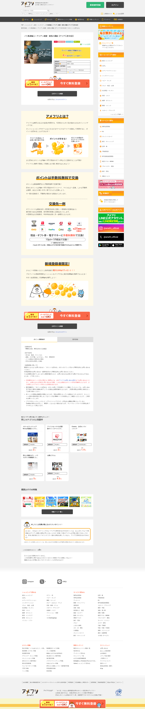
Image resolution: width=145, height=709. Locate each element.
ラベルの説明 (85, 44)
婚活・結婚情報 (102, 633)
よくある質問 (120, 13)
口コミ (71, 72)
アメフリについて (105, 661)
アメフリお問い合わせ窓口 (67, 380)
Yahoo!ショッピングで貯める (82, 663)
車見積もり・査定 (79, 610)
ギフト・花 (50, 595)
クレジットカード (107, 136)
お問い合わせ (104, 648)
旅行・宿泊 (105, 171)
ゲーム (23, 13)
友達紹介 (120, 19)
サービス (49, 19)
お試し (104, 65)
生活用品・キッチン (108, 90)
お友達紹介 (103, 653)
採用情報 (93, 682)
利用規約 (70, 682)
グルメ (75, 623)
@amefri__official (111, 228)
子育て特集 (25, 668)
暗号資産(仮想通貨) (107, 156)
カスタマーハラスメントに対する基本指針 (54, 682)
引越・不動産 (102, 625)
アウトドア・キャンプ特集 (30, 656)
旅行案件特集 (50, 658)
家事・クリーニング (103, 630)
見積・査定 (77, 608)
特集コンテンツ (94, 19)
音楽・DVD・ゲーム (52, 605)
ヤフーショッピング (41, 13)
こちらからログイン (60, 99)
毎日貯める (81, 19)
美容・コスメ (106, 95)
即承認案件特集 (51, 668)
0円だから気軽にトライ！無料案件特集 (58, 666)
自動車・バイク (51, 610)
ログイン (115, 5)
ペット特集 (25, 671)
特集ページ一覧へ (57, 512)
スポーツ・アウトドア (108, 110)
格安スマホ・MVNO (108, 161)
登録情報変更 (102, 682)
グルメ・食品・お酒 (108, 85)
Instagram (31, 581)
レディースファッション (109, 70)
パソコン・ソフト (27, 620)
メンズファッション (108, 75)
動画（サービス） (79, 615)
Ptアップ (77, 41)
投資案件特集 (26, 653)
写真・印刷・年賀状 (103, 628)
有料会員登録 (77, 597)
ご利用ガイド (108, 13)
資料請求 (76, 605)
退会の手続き (111, 682)
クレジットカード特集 (28, 658)
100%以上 (30, 13)
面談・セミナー (78, 613)
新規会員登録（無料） (106, 666)
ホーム (26, 19)
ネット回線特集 (51, 651)
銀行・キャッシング (108, 141)
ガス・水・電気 (78, 628)
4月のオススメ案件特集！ (29, 661)
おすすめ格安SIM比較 (80, 658)
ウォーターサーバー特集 (29, 666)
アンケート (107, 19)
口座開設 (76, 630)
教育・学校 (101, 608)
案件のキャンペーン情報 (65, 19)
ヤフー (57, 13)
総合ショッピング (107, 60)
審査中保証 (62, 41)
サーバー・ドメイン (103, 620)
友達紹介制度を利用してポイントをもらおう (111, 201)
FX (103, 131)
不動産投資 (105, 151)
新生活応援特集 (26, 663)
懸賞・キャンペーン (79, 603)
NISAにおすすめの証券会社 (54, 653)
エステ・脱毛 (102, 623)
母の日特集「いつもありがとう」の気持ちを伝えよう (33, 648)
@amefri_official (111, 237)
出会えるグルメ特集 (52, 663)
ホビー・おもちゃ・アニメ (54, 603)
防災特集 (49, 671)
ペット (48, 615)
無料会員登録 (106, 126)
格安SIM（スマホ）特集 (29, 651)
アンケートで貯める (79, 653)
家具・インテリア (27, 615)
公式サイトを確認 (57, 93)
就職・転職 (101, 613)
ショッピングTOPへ (116, 114)
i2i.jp (101, 668)
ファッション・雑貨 (52, 613)
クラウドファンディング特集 (55, 661)
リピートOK (69, 41)
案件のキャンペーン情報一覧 (82, 648)
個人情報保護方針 (35, 682)
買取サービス (106, 176)
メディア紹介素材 (105, 656)
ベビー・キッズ (106, 80)
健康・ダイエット (107, 100)
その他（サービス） (103, 635)
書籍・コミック (106, 105)
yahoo (51, 13)
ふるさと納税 (77, 625)
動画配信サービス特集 (53, 648)
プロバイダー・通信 (108, 166)
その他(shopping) (52, 618)
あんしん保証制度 (105, 651)
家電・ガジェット (27, 618)
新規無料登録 (95, 5)
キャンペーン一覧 (79, 656)
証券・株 (104, 146)
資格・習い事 (102, 610)
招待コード (103, 663)
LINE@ (64, 581)
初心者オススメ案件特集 (54, 656)
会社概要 (25, 682)
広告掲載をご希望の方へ (82, 682)
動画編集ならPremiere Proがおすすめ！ (85, 661)
